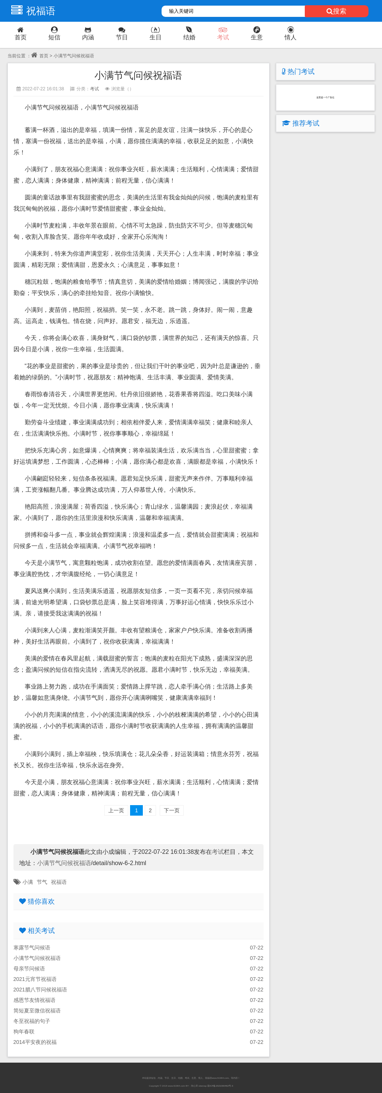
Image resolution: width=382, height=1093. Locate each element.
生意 (257, 33)
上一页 (116, 810)
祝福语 (31, 10)
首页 (20, 33)
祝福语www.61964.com (217, 1078)
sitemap (202, 1085)
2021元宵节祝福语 (35, 979)
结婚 (189, 33)
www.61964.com (176, 1085)
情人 (290, 33)
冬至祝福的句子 (31, 1021)
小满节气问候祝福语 (64, 863)
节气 (42, 882)
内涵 (88, 33)
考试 (223, 33)
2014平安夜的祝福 (35, 1042)
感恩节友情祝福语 (34, 1000)
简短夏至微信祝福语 (37, 1011)
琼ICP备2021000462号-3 (220, 1085)
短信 (54, 33)
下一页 (172, 810)
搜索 (336, 11)
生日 (155, 33)
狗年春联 (23, 1032)
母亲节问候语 (29, 969)
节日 (122, 33)
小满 (27, 882)
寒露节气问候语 (31, 948)
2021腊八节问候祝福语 (40, 990)
